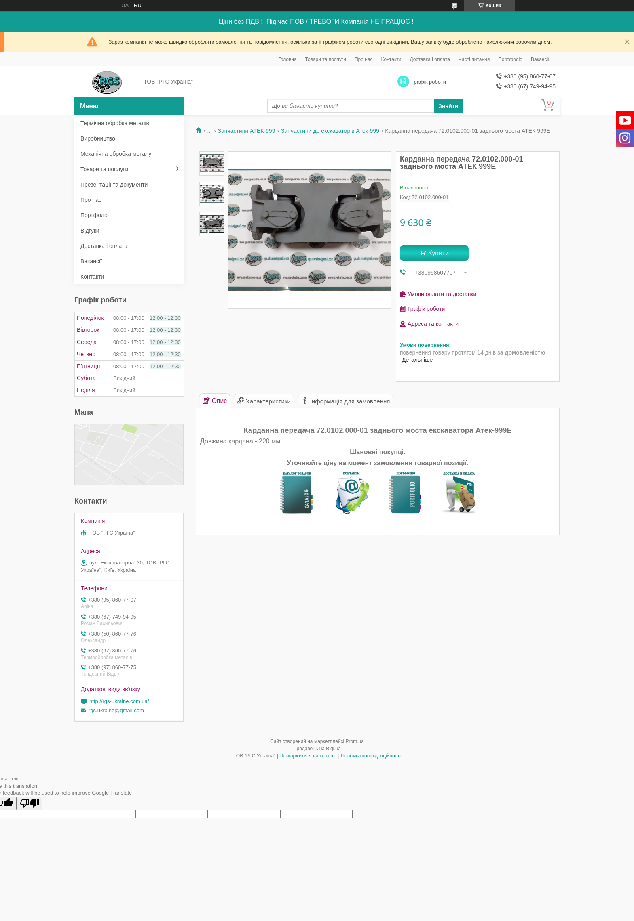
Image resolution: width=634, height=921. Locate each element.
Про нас (364, 59)
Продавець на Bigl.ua (317, 748)
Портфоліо (510, 59)
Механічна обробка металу (115, 154)
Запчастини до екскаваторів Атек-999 (330, 131)
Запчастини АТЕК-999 (246, 131)
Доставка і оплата (430, 59)
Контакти (391, 59)
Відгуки (89, 230)
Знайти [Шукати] (448, 106)
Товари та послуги (325, 59)
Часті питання (474, 59)
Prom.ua (355, 741)
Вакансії (540, 59)
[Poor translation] (29, 803)
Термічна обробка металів (114, 123)
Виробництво (97, 138)
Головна (287, 59)
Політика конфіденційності (371, 756)
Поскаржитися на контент (308, 756)
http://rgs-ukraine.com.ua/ (119, 701)
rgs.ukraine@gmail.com (116, 710)
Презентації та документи (114, 184)
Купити (438, 253)
